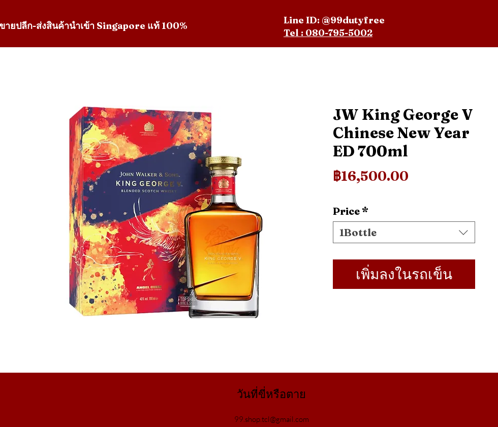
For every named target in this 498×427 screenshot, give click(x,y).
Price (350, 211)
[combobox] (404, 232)
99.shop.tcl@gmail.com (271, 419)
